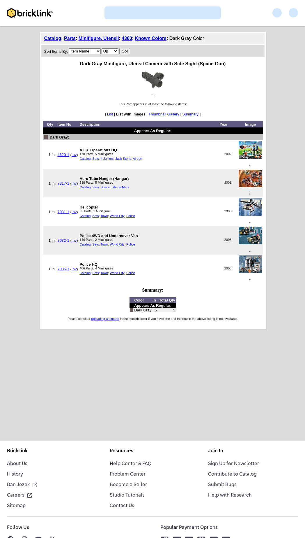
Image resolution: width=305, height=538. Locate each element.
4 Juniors (107, 158)
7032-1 (63, 240)
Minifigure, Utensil (99, 38)
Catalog (52, 38)
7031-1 (63, 212)
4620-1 (63, 155)
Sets (96, 158)
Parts (70, 38)
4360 (127, 38)
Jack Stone (123, 158)
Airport (137, 158)
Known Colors (150, 38)
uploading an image (105, 318)
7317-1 (63, 183)
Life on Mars (120, 187)
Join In (215, 451)
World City (117, 216)
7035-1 (63, 269)
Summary (190, 114)
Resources (121, 451)
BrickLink (17, 451)
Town (104, 216)
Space (105, 187)
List (110, 114)
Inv (74, 155)
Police (130, 216)
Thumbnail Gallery (163, 114)
